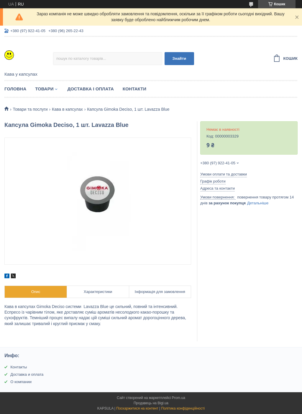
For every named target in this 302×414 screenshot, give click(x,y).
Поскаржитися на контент (137, 408)
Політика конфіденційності (183, 408)
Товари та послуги (30, 109)
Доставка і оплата (90, 89)
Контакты (18, 367)
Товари (44, 89)
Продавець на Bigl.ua (151, 403)
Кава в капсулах (67, 109)
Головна (15, 89)
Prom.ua (178, 398)
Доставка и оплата (26, 374)
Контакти (134, 89)
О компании (21, 382)
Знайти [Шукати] (179, 58)
